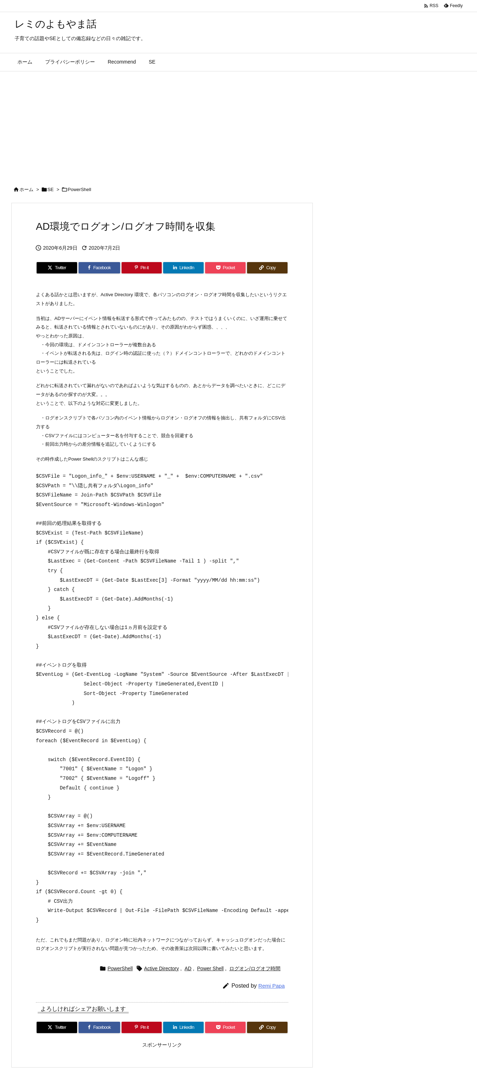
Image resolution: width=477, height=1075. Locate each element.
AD (187, 968)
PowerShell (79, 189)
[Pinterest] (142, 267)
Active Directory (161, 968)
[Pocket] (225, 267)
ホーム (26, 189)
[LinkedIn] (183, 267)
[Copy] (267, 267)
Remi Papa (271, 986)
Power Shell (210, 968)
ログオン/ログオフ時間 (254, 968)
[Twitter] (57, 267)
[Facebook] (99, 267)
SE (51, 189)
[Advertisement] (238, 124)
